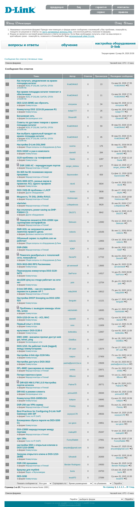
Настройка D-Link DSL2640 (31, 144)
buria (72, 471)
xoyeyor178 (72, 414)
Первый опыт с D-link (28, 324)
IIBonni (72, 376)
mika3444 (72, 291)
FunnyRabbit (72, 440)
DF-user (72, 349)
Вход (10, 23)
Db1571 (72, 212)
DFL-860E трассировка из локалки (35, 368)
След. (131, 487)
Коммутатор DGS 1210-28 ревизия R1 (37, 109)
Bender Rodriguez (72, 464)
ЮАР (72, 249)
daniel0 (72, 152)
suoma (72, 146)
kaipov (72, 356)
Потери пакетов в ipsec (29, 375)
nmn (72, 325)
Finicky (72, 406)
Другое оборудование (35, 193)
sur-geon (72, 423)
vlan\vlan (21, 203)
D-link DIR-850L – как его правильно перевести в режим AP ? (36, 290)
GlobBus (72, 340)
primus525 (72, 393)
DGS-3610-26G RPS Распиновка (33, 264)
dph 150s (21, 438)
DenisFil (72, 257)
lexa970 (72, 478)
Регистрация (23, 23)
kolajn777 (72, 111)
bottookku (72, 332)
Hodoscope (72, 198)
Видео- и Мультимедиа (35, 472)
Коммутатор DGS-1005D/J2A (32, 398)
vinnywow (72, 104)
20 (127, 487)
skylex (72, 191)
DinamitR (72, 117)
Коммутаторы (31, 105)
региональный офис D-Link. (82, 36)
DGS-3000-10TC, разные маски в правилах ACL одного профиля (34, 182)
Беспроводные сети (34, 118)
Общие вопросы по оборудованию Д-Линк (43, 147)
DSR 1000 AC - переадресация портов (40, 165)
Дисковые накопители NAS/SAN (39, 234)
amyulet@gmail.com (72, 448)
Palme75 (72, 384)
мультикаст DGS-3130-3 (29, 330)
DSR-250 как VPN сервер (30, 405)
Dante (72, 159)
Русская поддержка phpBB (69, 505)
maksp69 (72, 432)
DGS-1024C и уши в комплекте (33, 151)
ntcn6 (72, 184)
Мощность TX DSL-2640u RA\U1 (33, 197)
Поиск (128, 23)
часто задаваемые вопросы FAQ (57, 32)
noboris (72, 232)
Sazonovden (72, 175)
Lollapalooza (72, 204)
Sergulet (72, 301)
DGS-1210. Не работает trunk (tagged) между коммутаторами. (36, 347)
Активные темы (35, 59)
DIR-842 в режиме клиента (31, 391)
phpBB (63, 503)
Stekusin (72, 222)
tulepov (72, 399)
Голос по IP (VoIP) (33, 416)
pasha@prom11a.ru (72, 363)
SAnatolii (72, 457)
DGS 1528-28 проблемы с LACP (33, 190)
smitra (72, 369)
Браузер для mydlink (28, 470)
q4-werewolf (72, 265)
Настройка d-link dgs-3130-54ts (33, 355)
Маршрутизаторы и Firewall (37, 168)
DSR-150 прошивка (27, 463)
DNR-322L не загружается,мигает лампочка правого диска (34, 230)
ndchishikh (72, 310)
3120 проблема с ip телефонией (34, 157)
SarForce (72, 273)
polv (72, 282)
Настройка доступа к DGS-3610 (33, 362)
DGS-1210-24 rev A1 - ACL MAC (33, 317)
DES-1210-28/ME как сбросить (33, 103)
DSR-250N (22, 247)
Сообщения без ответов (16, 59)
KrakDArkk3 (72, 84)
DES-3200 (22, 476)
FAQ (118, 23)
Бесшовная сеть (25, 116)
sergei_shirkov (72, 166)
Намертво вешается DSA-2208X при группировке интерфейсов (37, 221)
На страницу (108, 487)
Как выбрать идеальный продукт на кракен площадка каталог (36, 134)
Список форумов (13, 63)
